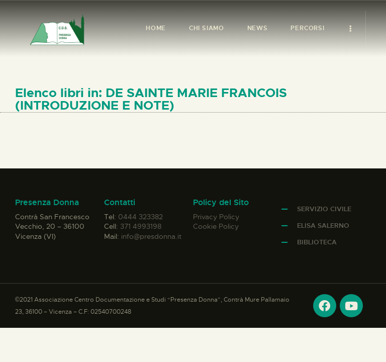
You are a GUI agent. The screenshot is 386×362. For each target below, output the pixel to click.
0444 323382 (140, 216)
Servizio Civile (324, 209)
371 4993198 (140, 226)
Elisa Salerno (323, 225)
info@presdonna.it (151, 236)
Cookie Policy (216, 226)
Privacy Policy (216, 216)
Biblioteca (317, 242)
